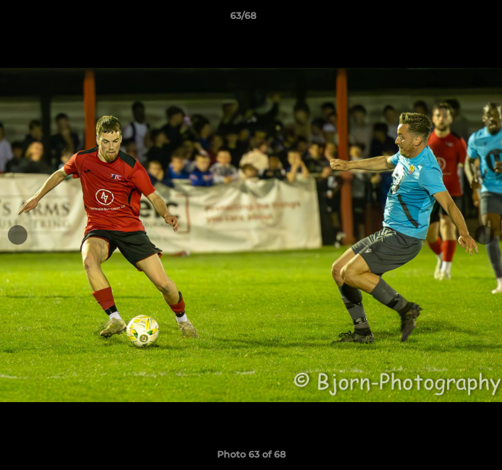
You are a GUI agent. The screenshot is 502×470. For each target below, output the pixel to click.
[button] (455, 19)
